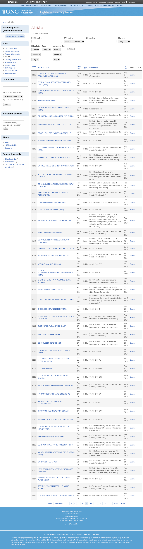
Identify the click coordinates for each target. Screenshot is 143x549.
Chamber (121, 38)
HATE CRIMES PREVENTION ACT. (51, 233)
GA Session (68, 38)
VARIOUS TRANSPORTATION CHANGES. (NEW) (56, 166)
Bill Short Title (36, 38)
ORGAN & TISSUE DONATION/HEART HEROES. (56, 248)
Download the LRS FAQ (15, 36)
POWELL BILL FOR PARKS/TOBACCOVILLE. (54, 133)
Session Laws (10, 65)
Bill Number (90, 38)
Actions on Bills (10, 62)
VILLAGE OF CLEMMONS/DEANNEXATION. (54, 157)
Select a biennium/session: (12, 93)
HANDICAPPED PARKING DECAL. (50, 290)
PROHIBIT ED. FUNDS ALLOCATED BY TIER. (55, 220)
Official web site (11, 159)
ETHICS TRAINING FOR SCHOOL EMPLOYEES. (56, 116)
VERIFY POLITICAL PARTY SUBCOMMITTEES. (55, 445)
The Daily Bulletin (11, 49)
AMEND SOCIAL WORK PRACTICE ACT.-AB (54, 125)
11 (96, 503)
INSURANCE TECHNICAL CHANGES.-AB (53, 256)
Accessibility (74, 524)
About (7, 142)
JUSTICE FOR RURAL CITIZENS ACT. (52, 326)
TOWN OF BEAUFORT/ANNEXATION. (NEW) (54, 140)
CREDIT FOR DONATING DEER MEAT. (52, 202)
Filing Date (35, 46)
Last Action (93, 67)
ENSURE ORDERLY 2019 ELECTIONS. (52, 309)
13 (105, 503)
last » (123, 503)
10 (91, 503)
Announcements (10, 73)
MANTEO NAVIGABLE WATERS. (50, 334)
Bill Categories (10, 68)
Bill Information (11, 162)
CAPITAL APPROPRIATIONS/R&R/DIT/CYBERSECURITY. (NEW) (55, 272)
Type (44, 46)
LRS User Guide (10, 145)
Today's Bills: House (12, 51)
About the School (91, 2)
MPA (123, 2)
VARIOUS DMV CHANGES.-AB (49, 264)
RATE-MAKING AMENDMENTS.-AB (51, 436)
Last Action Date (59, 46)
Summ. (132, 75)
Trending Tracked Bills (13, 60)
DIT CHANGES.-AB (45, 368)
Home (4, 22)
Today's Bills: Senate (12, 54)
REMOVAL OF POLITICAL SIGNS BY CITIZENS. (55, 419)
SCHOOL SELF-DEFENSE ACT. (49, 343)
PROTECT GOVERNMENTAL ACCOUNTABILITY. (56, 496)
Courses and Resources (106, 2)
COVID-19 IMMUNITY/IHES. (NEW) (51, 210)
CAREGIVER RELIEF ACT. (47, 462)
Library (117, 2)
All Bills (7, 57)
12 (100, 503)
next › (116, 503)
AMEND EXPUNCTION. (46, 100)
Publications (131, 2)
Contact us (8, 148)
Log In (67, 524)
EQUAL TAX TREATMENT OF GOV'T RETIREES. (56, 299)
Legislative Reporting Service (56, 12)
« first (50, 503)
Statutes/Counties (11, 71)
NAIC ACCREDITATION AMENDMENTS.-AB (54, 394)
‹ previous (59, 503)
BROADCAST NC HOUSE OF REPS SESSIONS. (56, 385)
